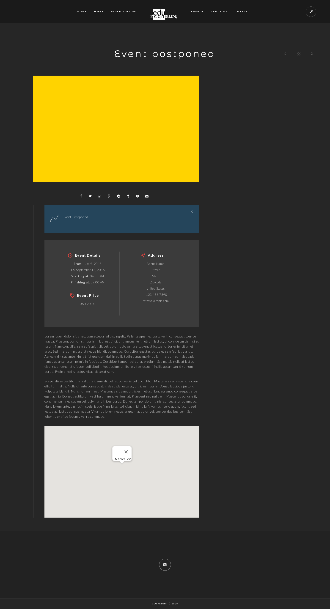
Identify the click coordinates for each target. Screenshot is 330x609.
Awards (197, 11)
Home (82, 11)
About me (219, 11)
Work (99, 11)
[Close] (126, 451)
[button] (122, 467)
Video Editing (124, 11)
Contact (242, 11)
